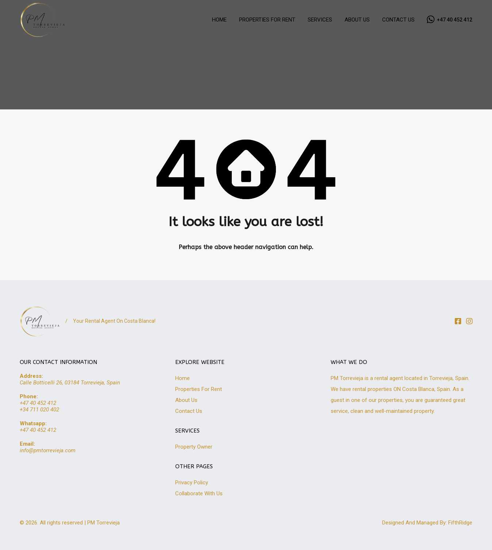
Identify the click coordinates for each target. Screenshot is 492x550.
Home (182, 378)
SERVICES (320, 19)
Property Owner (193, 447)
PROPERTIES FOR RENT (267, 19)
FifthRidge (460, 522)
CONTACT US (398, 19)
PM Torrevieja (103, 522)
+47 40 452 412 (454, 20)
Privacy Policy (191, 482)
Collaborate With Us (199, 493)
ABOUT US (357, 19)
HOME (219, 19)
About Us (186, 400)
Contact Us (188, 411)
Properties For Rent (198, 389)
